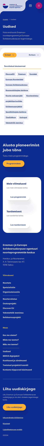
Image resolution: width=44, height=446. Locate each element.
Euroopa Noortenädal (14, 79)
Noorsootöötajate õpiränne (17, 90)
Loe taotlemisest (18, 225)
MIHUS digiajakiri (11, 356)
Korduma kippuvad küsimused (17, 370)
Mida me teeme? (11, 340)
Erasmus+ (22, 74)
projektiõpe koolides (14, 101)
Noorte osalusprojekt (14, 96)
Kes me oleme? (10, 335)
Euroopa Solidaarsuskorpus (16, 85)
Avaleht (5, 19)
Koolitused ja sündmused (15, 361)
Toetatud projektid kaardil (15, 365)
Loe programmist (18, 197)
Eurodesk (33, 74)
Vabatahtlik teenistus (14, 123)
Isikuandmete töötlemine (13, 418)
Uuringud (23, 117)
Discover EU (8, 308)
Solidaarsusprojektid (14, 106)
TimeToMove (11, 117)
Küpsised (6, 424)
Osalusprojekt (9, 304)
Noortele (7, 283)
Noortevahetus (32, 96)
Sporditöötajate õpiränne (16, 112)
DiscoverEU (10, 74)
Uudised (7, 351)
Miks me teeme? (10, 344)
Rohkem (34, 55)
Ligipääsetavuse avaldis (12, 429)
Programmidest (14, 164)
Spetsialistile (9, 287)
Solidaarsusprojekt (12, 317)
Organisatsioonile (11, 292)
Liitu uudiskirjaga (14, 407)
